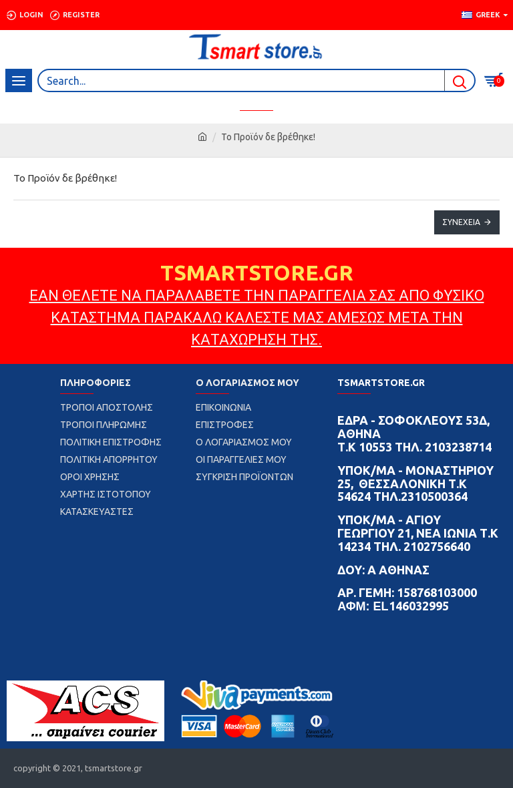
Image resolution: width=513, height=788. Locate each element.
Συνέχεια (461, 222)
